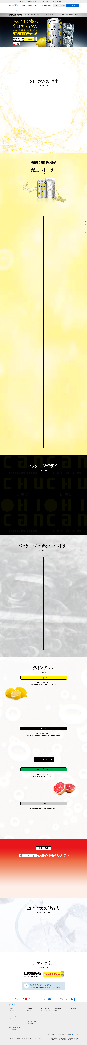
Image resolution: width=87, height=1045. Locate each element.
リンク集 (77, 1034)
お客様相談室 (47, 5)
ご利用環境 (18, 1038)
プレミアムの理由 (28, 14)
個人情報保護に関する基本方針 (27, 1038)
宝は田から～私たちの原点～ (33, 1019)
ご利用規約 (11, 1038)
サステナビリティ (38, 5)
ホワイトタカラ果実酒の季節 (14, 1025)
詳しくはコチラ (43, 759)
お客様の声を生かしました (60, 1012)
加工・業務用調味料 (13, 1029)
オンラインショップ (72, 5)
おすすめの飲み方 (73, 14)
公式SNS (55, 5)
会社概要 (29, 1010)
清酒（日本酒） (12, 1010)
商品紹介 (24, 5)
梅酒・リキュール (12, 1018)
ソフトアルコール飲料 (24, 10)
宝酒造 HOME (11, 10)
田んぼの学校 (43, 1012)
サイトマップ (62, 1)
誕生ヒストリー (38, 14)
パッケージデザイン (48, 14)
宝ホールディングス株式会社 (32, 1)
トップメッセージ (31, 1012)
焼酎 (10, 1012)
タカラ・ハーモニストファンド (46, 1010)
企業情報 (30, 5)
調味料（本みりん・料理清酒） (14, 1027)
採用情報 (21, 1)
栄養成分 (56, 1010)
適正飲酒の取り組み (31, 1023)
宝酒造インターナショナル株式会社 (49, 1)
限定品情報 (65, 14)
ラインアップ (57, 14)
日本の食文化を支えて (32, 1021)
